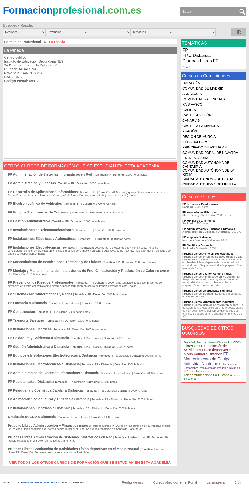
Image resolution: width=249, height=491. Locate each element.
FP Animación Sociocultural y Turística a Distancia (48, 399)
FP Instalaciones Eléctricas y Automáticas (42, 239)
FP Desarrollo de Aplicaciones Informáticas (43, 192)
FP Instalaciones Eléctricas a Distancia (39, 408)
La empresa (216, 482)
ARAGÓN (189, 131)
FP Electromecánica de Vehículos (35, 203)
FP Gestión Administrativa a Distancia (38, 347)
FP (185, 50)
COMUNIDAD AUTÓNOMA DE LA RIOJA (208, 172)
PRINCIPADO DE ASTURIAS (204, 147)
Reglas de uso (133, 482)
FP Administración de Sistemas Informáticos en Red (50, 174)
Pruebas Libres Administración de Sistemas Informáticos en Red (60, 437)
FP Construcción (21, 312)
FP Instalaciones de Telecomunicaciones (41, 230)
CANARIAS (191, 120)
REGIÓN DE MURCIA (199, 137)
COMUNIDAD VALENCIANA (204, 99)
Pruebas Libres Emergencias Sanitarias (207, 290)
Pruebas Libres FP (200, 60)
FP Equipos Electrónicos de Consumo (38, 212)
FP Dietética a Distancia (197, 245)
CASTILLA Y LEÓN (197, 115)
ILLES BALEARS (195, 142)
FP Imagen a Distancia (196, 237)
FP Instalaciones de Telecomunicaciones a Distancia (208, 373)
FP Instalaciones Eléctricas (30, 329)
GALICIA (189, 110)
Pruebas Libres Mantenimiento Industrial (208, 301)
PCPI (187, 66)
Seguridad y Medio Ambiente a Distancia (205, 342)
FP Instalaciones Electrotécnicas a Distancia (44, 364)
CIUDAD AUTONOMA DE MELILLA (209, 184)
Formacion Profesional (22, 42)
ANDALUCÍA (192, 94)
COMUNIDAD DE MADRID (202, 88)
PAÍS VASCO (192, 104)
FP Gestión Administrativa (29, 221)
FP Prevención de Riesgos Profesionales (41, 282)
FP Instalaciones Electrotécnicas (34, 247)
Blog (237, 482)
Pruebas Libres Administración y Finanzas (42, 425)
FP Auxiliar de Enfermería (198, 220)
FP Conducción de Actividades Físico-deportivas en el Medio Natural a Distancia (210, 350)
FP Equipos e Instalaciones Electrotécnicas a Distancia (52, 355)
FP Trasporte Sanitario (26, 320)
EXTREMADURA (195, 158)
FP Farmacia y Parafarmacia (200, 204)
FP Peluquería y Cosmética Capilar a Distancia (45, 390)
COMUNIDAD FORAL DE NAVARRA (210, 153)
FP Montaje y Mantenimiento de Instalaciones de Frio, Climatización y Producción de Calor (81, 271)
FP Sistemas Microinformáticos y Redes (40, 294)
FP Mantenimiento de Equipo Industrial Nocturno (207, 359)
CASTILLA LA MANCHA (200, 126)
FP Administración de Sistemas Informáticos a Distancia (53, 373)
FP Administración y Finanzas (32, 183)
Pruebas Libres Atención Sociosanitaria (207, 253)
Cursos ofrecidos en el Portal (175, 482)
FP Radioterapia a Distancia (30, 382)
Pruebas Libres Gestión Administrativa (207, 273)
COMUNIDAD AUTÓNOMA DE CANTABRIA (205, 164)
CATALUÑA (191, 83)
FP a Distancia (196, 55)
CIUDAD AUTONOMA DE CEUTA (207, 179)
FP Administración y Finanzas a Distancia (208, 228)
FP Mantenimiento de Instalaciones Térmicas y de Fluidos (54, 262)
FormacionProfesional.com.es (40, 482)
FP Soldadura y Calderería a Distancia (38, 338)
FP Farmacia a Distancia (27, 303)
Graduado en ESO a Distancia (32, 417)
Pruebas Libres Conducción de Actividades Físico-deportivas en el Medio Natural (73, 449)
